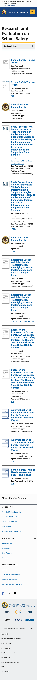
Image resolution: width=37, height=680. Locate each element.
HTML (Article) (28, 321)
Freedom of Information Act (10, 662)
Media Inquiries (7, 543)
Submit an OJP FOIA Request (12, 531)
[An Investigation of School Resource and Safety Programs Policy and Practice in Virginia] (5, 418)
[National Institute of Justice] (30, 613)
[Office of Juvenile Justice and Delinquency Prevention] (7, 621)
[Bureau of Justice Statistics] (18, 614)
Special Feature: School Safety (19, 105)
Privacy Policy (5, 648)
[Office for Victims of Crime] (18, 621)
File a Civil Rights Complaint (11, 512)
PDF (12, 96)
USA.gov (4, 667)
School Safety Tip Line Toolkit (23, 61)
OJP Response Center (9, 579)
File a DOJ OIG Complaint (10, 517)
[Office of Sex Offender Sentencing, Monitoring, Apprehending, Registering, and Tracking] (29, 621)
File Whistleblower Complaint (11, 639)
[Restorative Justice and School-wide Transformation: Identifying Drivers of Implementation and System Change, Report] (5, 264)
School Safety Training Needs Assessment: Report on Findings (23, 472)
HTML (13, 229)
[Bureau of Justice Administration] (7, 613)
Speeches (5, 558)
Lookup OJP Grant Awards (11, 575)
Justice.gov (5, 672)
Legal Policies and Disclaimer (11, 653)
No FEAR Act (5, 657)
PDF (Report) (16, 321)
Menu (32, 11)
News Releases (7, 553)
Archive (4, 570)
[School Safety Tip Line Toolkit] (5, 64)
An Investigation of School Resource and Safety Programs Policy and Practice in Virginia (22, 415)
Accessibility (5, 634)
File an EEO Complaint (9, 522)
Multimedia (6, 548)
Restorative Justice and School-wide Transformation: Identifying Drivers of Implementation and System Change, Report (22, 267)
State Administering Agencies (12, 584)
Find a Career (6, 526)
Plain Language (6, 643)
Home (3, 20)
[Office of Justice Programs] (4, 11)
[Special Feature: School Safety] (5, 107)
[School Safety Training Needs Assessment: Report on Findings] (5, 478)
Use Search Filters (10, 46)
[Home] (18, 12)
